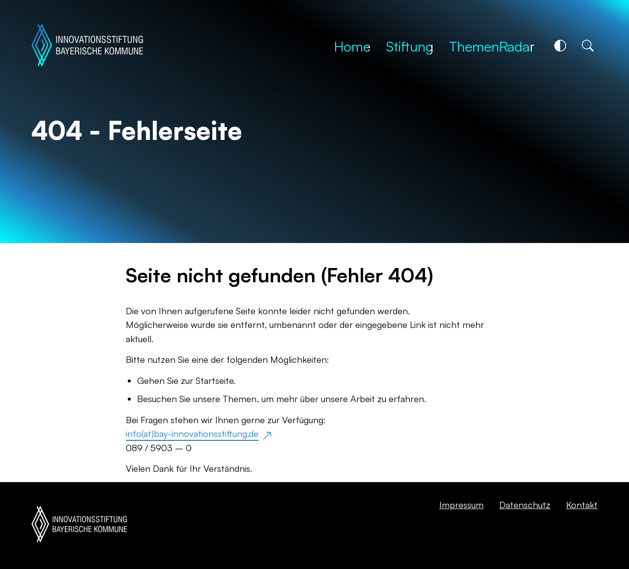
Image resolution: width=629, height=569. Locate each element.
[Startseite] (87, 46)
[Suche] (588, 45)
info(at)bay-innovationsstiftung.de (192, 433)
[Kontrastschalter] (560, 45)
